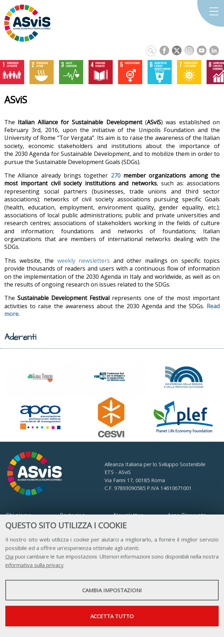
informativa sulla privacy (34, 564)
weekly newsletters (83, 261)
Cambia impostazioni (112, 590)
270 (116, 175)
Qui (9, 556)
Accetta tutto (112, 616)
